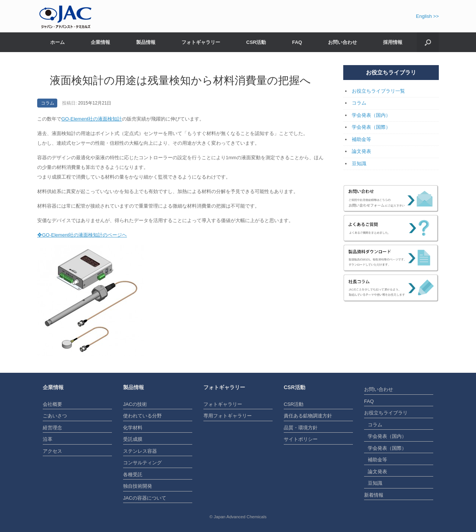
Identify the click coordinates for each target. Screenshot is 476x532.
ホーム (57, 42)
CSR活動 (256, 42)
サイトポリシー (301, 439)
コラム (47, 103)
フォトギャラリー (200, 42)
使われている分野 (142, 416)
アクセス (52, 451)
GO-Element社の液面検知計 (91, 119)
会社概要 (52, 404)
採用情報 (392, 42)
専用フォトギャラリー (227, 416)
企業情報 (100, 42)
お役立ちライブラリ (386, 413)
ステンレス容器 (140, 451)
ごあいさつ (55, 416)
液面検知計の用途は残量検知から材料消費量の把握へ (180, 80)
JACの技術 (135, 404)
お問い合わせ (342, 42)
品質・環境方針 (301, 427)
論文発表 (361, 151)
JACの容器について (144, 498)
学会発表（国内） (371, 115)
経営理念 (52, 427)
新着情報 (373, 495)
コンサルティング (142, 462)
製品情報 (145, 42)
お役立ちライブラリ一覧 (378, 91)
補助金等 (361, 139)
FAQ (297, 42)
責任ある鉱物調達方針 (308, 416)
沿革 (47, 439)
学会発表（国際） (371, 127)
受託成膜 (132, 439)
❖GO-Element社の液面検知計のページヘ (82, 235)
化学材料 (132, 427)
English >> (427, 16)
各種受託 (132, 474)
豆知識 (359, 163)
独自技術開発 (137, 486)
